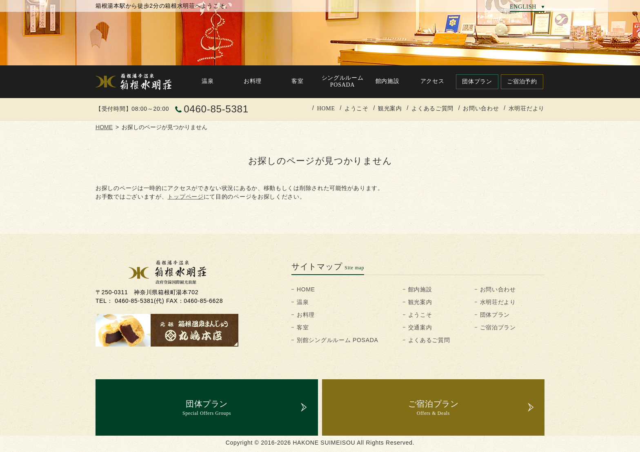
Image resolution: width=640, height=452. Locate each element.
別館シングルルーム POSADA (337, 340)
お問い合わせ (481, 108)
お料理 (306, 314)
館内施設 (420, 289)
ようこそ (356, 108)
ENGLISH (523, 6)
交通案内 (420, 327)
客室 (303, 327)
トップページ (185, 196)
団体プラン (495, 314)
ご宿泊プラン (498, 327)
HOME (326, 108)
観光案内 (390, 108)
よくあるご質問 (432, 108)
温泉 (303, 302)
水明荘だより (526, 108)
